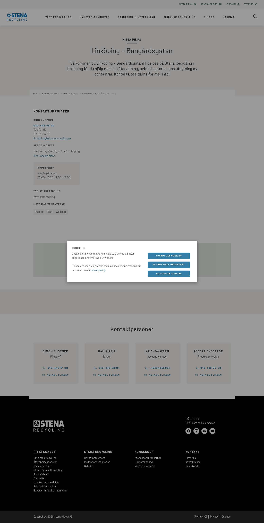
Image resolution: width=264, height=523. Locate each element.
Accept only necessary (169, 265)
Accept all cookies (169, 256)
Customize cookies (169, 273)
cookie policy (98, 270)
